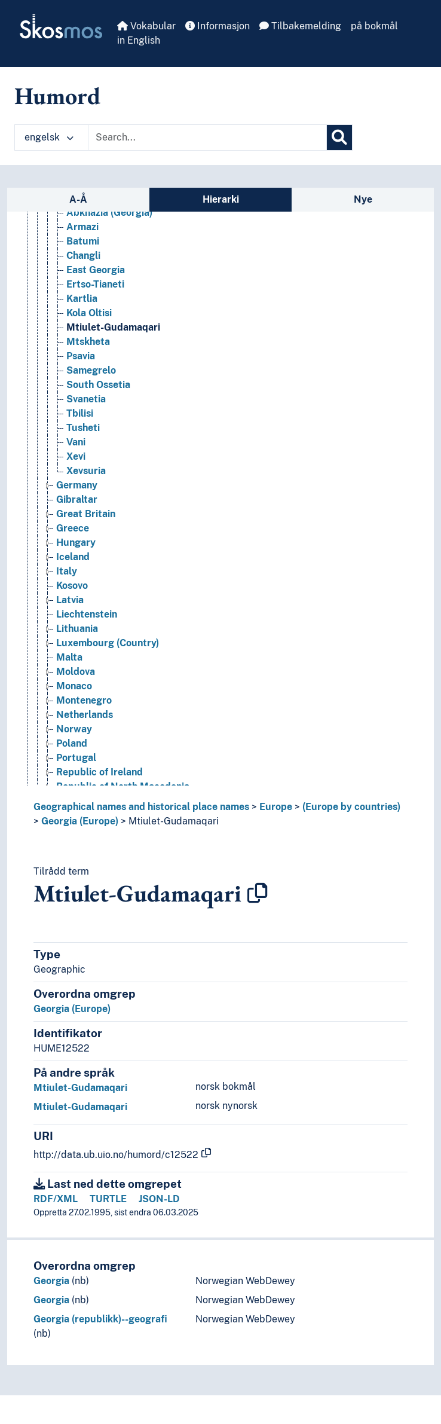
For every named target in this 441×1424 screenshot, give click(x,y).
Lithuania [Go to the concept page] (77, 628)
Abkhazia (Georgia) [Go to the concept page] (109, 212)
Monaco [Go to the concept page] (74, 686)
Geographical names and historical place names (141, 806)
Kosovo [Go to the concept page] (72, 585)
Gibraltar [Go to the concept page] (76, 499)
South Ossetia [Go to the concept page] (98, 384)
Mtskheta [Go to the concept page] (88, 341)
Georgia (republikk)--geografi (100, 1319)
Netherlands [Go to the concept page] (84, 714)
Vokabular (146, 26)
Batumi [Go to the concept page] (82, 241)
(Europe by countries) (351, 806)
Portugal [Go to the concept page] (76, 757)
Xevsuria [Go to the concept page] (86, 470)
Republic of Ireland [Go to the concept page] (99, 772)
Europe (275, 806)
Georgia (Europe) (79, 821)
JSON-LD (159, 1199)
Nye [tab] (363, 199)
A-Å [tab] (78, 199)
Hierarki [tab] (221, 199)
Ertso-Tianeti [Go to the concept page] (95, 284)
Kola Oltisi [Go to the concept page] (89, 313)
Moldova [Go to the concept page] (75, 671)
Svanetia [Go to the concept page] (86, 399)
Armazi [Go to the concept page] (82, 227)
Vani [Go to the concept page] (75, 442)
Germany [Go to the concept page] (76, 485)
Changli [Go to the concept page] (83, 255)
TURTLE (108, 1199)
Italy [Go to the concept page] (66, 571)
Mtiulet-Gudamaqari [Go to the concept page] (113, 327)
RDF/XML (55, 1199)
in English (138, 40)
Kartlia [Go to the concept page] (81, 298)
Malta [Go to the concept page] (69, 657)
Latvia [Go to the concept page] (70, 600)
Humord (57, 95)
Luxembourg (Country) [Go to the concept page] (107, 643)
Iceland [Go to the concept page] (73, 557)
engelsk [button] (49, 137)
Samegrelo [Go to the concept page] (91, 370)
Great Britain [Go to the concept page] (85, 514)
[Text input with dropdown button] (207, 137)
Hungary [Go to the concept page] (76, 542)
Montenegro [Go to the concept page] (84, 700)
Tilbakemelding (300, 26)
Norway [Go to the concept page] (74, 729)
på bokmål (374, 26)
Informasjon (217, 26)
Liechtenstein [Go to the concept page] (86, 614)
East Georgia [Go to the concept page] (95, 270)
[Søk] (339, 137)
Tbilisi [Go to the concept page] (79, 413)
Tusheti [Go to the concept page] (83, 427)
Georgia (51, 1281)
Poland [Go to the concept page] (71, 743)
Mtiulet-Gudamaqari (173, 821)
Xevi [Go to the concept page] (75, 456)
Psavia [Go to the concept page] (80, 356)
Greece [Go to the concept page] (72, 528)
